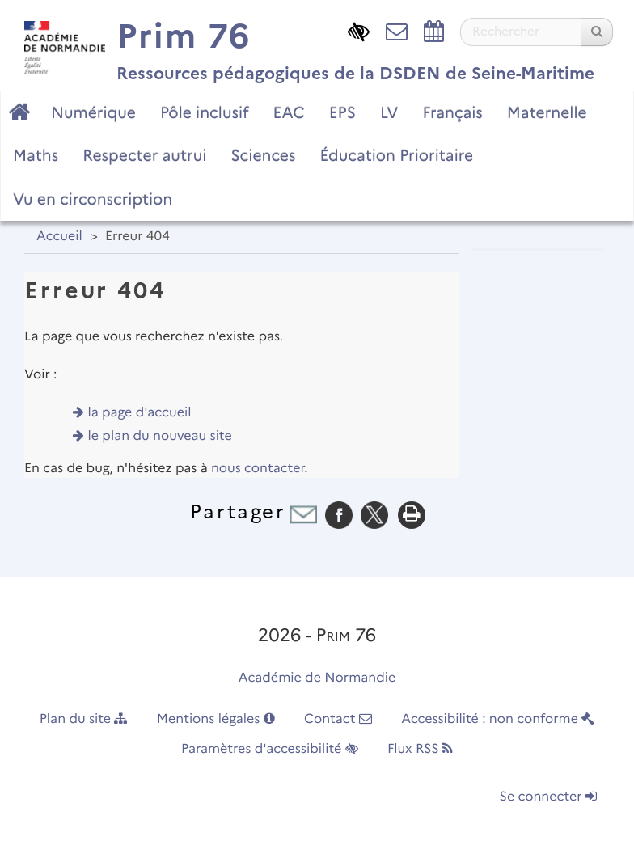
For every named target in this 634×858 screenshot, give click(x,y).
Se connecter (548, 797)
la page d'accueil (140, 413)
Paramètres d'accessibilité (269, 749)
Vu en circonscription (92, 199)
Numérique (93, 112)
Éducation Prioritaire (396, 155)
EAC (288, 112)
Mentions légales (216, 719)
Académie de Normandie (317, 678)
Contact (338, 719)
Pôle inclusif (204, 112)
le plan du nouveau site (160, 436)
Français (452, 112)
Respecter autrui (144, 155)
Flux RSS (420, 749)
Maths (35, 155)
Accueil (59, 236)
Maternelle (547, 112)
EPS (342, 112)
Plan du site (84, 719)
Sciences (262, 155)
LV (389, 112)
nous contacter (257, 468)
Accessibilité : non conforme (497, 719)
